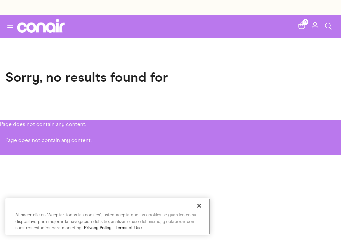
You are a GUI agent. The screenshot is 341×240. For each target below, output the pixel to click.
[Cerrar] (199, 205)
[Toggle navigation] (10, 26)
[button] (302, 26)
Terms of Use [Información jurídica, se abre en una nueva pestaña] (129, 227)
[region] (107, 216)
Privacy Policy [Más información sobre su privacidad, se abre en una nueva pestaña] (97, 227)
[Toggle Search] (328, 25)
